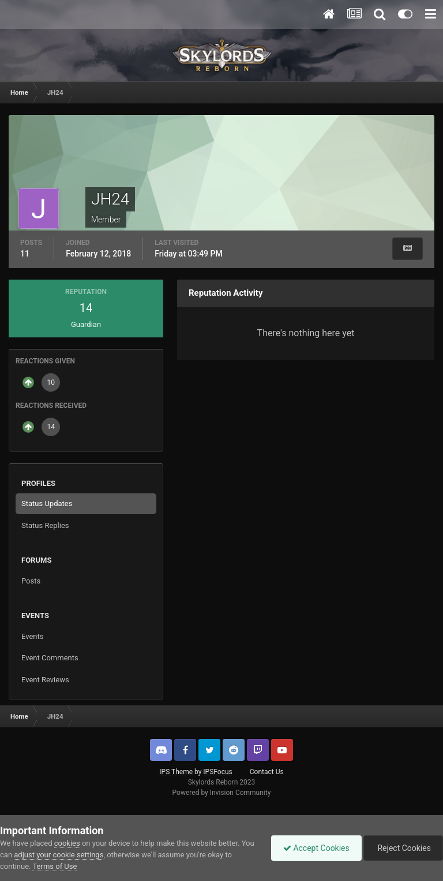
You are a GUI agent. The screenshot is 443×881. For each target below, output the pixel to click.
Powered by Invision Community (221, 793)
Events (32, 636)
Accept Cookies (316, 848)
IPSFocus (217, 772)
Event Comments (49, 657)
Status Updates (46, 503)
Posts (30, 581)
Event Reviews (45, 679)
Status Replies (45, 525)
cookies (67, 843)
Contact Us (267, 772)
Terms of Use (54, 866)
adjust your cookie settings (58, 854)
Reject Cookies (403, 848)
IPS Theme (176, 772)
